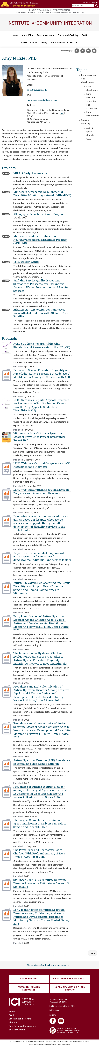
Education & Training (68, 35)
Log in (92, 953)
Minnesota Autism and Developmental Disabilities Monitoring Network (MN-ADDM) (42, 193)
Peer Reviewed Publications (22, 1026)
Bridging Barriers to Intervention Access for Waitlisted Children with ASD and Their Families (41, 313)
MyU (95, 2)
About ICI (26, 35)
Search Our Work (29, 42)
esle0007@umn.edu (37, 90)
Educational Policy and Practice (70, 979)
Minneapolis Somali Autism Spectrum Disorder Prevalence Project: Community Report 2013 (39, 437)
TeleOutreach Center (26, 261)
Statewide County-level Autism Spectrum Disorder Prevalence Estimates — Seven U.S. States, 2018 (41, 883)
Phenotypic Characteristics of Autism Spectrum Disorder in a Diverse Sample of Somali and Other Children (39, 823)
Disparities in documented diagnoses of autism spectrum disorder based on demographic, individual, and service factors (42, 556)
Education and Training (20, 1018)
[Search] (96, 5)
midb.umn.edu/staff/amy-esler (42, 100)
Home (15, 35)
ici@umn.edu (54, 1010)
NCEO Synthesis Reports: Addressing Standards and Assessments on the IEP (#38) (41, 345)
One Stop (86, 2)
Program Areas (44, 35)
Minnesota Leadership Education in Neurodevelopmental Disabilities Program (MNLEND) (40, 239)
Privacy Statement (63, 1044)
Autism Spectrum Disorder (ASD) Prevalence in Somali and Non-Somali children (41, 761)
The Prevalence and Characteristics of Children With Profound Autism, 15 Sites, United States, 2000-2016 (39, 853)
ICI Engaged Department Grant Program (39, 214)
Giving (44, 42)
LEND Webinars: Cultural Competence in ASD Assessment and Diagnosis (41, 464)
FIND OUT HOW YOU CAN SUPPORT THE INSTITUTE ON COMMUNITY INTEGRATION (65, 1030)
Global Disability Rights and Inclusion (70, 988)
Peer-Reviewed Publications (65, 42)
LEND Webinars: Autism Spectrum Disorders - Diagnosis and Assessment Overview (42, 491)
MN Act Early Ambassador (30, 173)
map (62, 113)
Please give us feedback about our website (48, 965)
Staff (84, 35)
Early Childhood (28, 979)
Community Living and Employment (29, 988)
